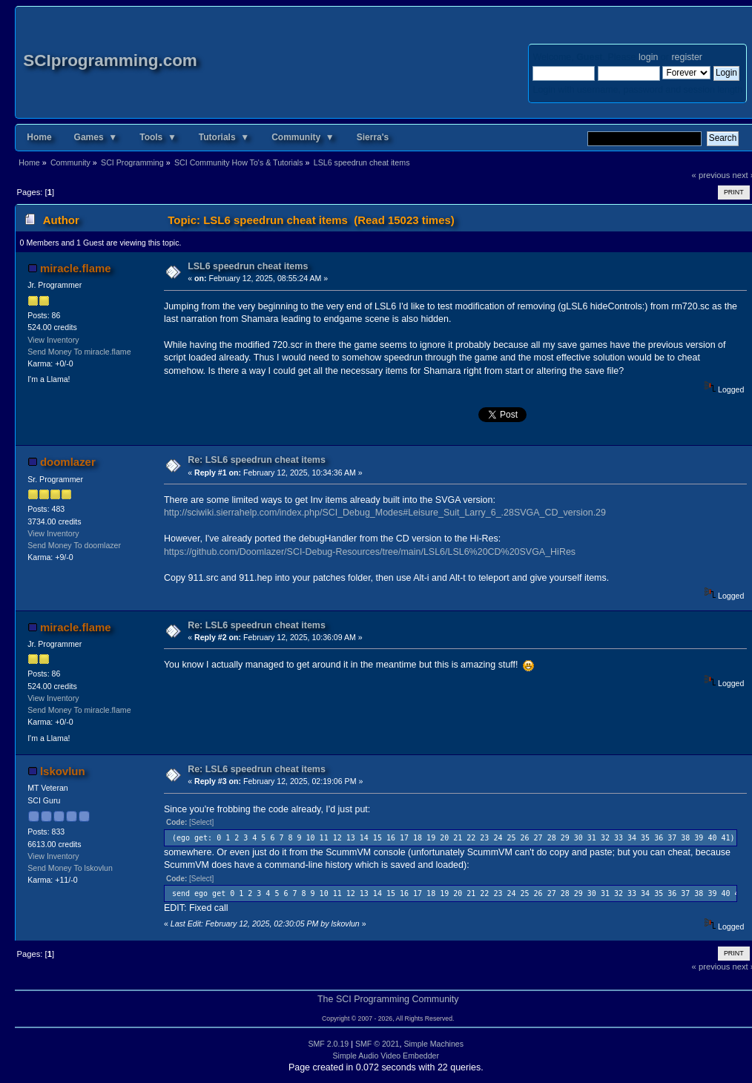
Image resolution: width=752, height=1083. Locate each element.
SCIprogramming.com (110, 60)
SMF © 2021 (377, 1043)
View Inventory (53, 339)
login (648, 57)
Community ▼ (302, 137)
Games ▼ (96, 137)
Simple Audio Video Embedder (386, 1055)
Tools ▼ (158, 137)
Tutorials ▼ (224, 137)
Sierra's (373, 137)
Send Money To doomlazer (74, 545)
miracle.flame (75, 268)
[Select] (201, 822)
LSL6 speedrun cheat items (248, 266)
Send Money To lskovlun (70, 867)
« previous (711, 175)
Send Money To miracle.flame (79, 351)
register (686, 57)
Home (39, 137)
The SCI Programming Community (388, 999)
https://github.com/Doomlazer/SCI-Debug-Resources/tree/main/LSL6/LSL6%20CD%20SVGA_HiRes (369, 552)
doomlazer (68, 461)
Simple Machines (433, 1043)
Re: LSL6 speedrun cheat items (257, 460)
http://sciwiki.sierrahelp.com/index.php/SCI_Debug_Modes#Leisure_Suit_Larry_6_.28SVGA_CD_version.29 (385, 512)
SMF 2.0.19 (328, 1043)
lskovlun (62, 771)
